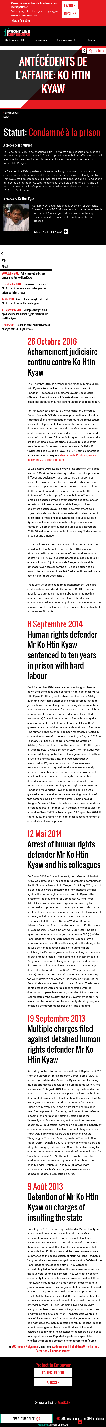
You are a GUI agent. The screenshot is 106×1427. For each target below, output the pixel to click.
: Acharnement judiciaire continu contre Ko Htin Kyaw (23, 275)
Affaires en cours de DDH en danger (79, 1418)
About (5, 267)
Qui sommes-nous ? (66, 40)
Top (4, 260)
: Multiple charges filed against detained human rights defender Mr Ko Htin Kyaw (25, 314)
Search (91, 40)
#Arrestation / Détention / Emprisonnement (67, 1348)
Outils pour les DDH (14, 40)
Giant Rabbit (64, 1402)
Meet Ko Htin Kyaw (48, 231)
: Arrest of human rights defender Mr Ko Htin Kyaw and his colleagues (26, 301)
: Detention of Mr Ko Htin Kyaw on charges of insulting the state (26, 327)
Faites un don (40, 40)
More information (21, 21)
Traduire (98, 50)
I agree (69, 5)
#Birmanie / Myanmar (25, 1346)
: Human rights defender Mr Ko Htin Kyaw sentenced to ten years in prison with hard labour (24, 288)
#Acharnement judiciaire (67, 1346)
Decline (70, 13)
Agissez (53, 1382)
